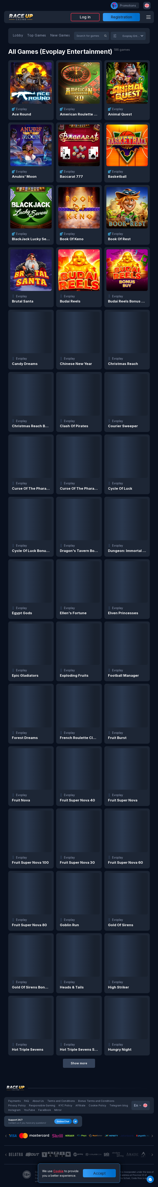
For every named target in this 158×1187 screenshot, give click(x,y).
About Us (38, 1100)
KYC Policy (65, 1105)
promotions (126, 5)
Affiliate (80, 1105)
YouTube (29, 1110)
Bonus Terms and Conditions (96, 1100)
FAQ (26, 1100)
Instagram (14, 1110)
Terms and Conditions (61, 1100)
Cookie (58, 1171)
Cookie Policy (97, 1105)
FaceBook (44, 1110)
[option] (18, 36)
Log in (85, 17)
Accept (99, 1173)
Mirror (58, 1110)
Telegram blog (118, 1105)
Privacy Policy (17, 1105)
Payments (14, 1100)
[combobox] (147, 5)
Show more (79, 1063)
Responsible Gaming (42, 1105)
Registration (121, 17)
